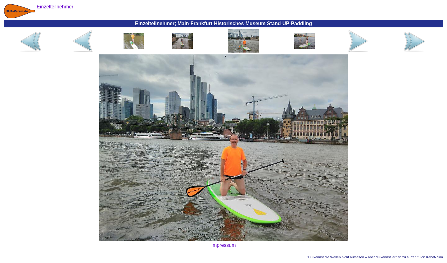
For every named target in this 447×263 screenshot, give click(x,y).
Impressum (223, 245)
